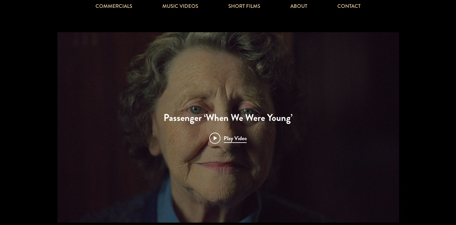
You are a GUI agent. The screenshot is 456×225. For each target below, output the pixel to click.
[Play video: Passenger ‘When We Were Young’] (228, 138)
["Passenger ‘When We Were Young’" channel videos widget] (228, 127)
